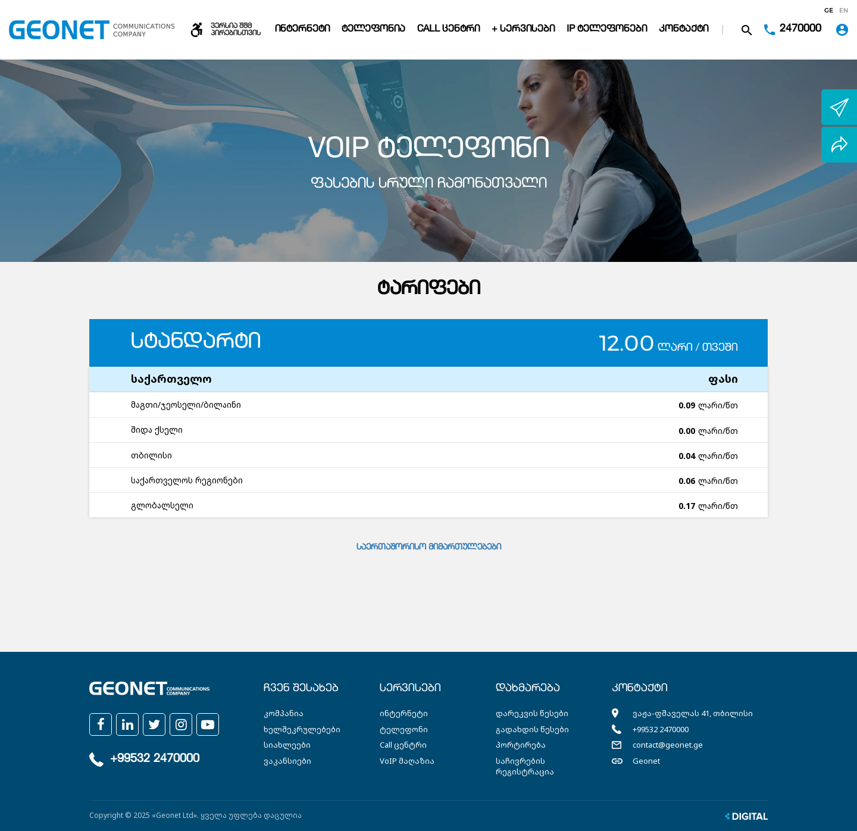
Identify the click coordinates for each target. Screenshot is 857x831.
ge (828, 11)
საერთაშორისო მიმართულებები (428, 547)
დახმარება (528, 688)
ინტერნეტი (302, 30)
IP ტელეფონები (607, 30)
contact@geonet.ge (668, 744)
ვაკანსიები (287, 760)
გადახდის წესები (532, 729)
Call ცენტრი (448, 30)
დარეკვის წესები (532, 713)
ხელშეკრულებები (302, 729)
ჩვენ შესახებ (301, 688)
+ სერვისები (523, 30)
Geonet (646, 760)
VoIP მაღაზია (407, 760)
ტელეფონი (404, 729)
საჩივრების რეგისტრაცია (525, 766)
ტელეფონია (373, 30)
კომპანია (284, 713)
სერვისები (410, 688)
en (843, 11)
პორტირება (521, 744)
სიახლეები (287, 744)
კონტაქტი (683, 30)
